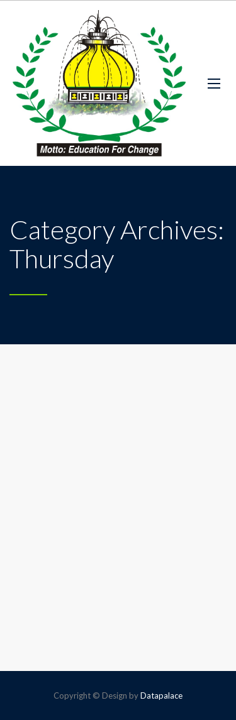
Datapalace (161, 695)
